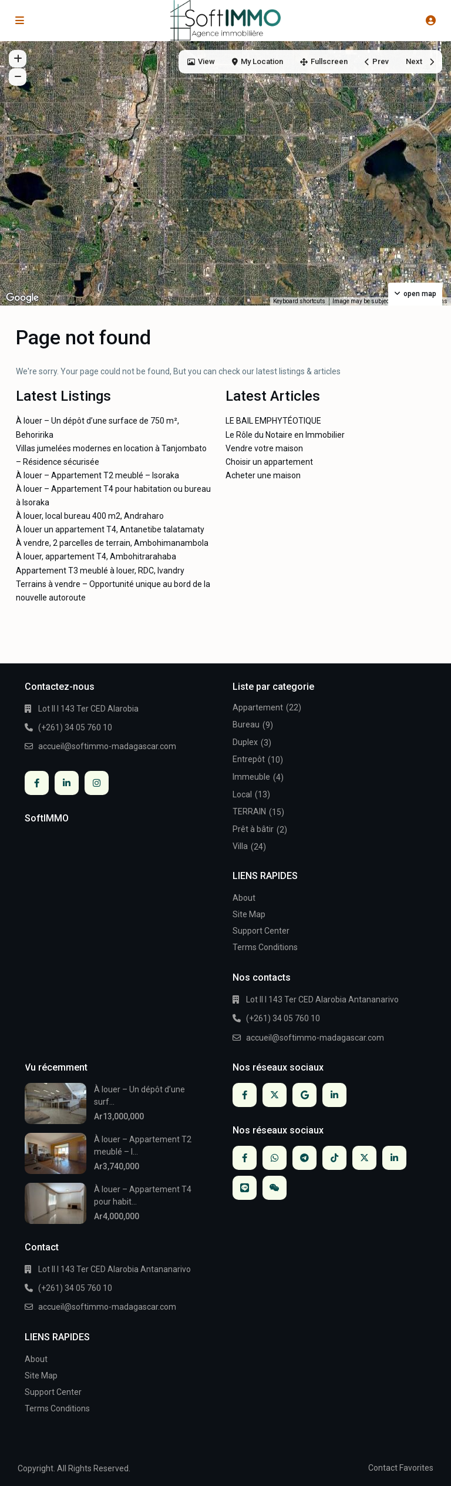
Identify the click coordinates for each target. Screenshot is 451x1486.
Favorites (416, 1467)
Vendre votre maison (264, 448)
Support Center (261, 930)
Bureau (246, 724)
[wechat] (274, 1188)
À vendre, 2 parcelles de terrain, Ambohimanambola (112, 543)
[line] (245, 1188)
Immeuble (251, 776)
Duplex (245, 742)
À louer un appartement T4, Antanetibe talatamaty (110, 529)
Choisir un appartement (269, 462)
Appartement (258, 707)
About (244, 898)
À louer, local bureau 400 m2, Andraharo (90, 516)
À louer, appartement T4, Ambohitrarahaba (96, 556)
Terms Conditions (265, 947)
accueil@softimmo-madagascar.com (107, 746)
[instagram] (97, 783)
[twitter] (274, 1095)
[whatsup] (274, 1158)
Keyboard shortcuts (299, 301)
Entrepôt (249, 759)
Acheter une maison (263, 475)
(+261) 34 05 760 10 (75, 727)
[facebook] (37, 783)
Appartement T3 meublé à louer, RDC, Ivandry (100, 570)
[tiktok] (334, 1158)
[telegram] (304, 1158)
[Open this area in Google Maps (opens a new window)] (22, 298)
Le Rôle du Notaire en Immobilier (285, 435)
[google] (304, 1095)
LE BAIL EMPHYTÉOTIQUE (273, 420)
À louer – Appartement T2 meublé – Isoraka (97, 475)
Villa (240, 846)
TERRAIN (249, 811)
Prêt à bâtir (253, 829)
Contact (383, 1467)
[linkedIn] (67, 783)
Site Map (249, 914)
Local (242, 794)
